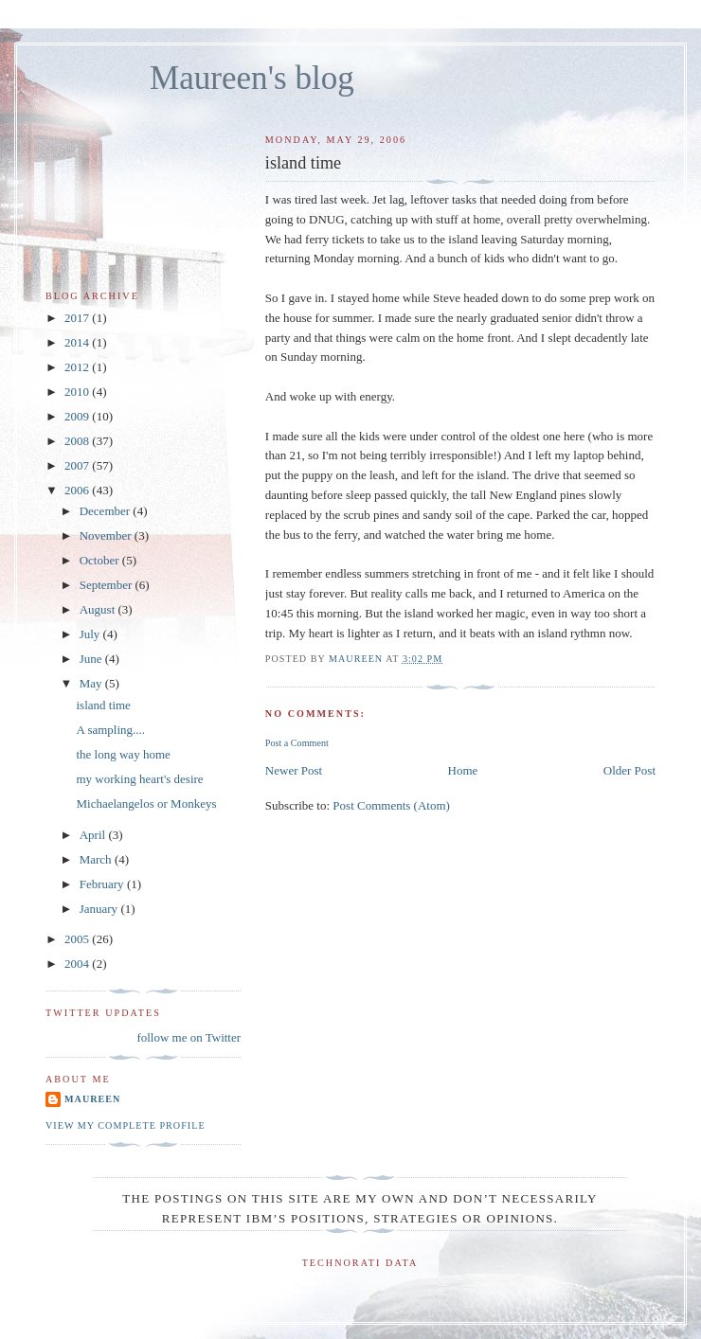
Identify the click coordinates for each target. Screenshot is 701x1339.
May (92, 683)
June (92, 659)
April (94, 835)
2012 (78, 367)
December (107, 511)
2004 (78, 963)
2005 (78, 939)
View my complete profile (125, 1125)
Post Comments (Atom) (391, 805)
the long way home (123, 754)
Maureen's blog (252, 78)
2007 (78, 465)
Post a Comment (297, 743)
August (99, 609)
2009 (78, 416)
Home (463, 770)
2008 (78, 441)
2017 (78, 318)
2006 (78, 490)
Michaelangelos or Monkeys (146, 803)
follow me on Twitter (188, 1037)
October (101, 560)
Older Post (629, 770)
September (107, 585)
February (103, 884)
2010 (78, 391)
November (107, 535)
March (97, 859)
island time (103, 705)
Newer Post (293, 770)
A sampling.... (110, 730)
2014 (78, 342)
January (100, 909)
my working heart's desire (139, 779)
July (91, 634)
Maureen (92, 1099)
